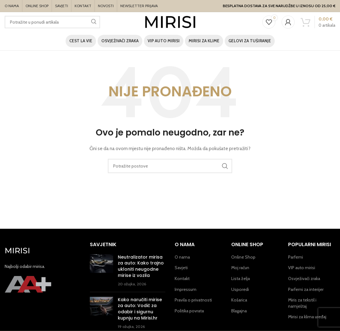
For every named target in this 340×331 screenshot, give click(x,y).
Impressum (185, 289)
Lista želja (240, 278)
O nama (182, 257)
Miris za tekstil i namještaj (302, 303)
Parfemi (295, 257)
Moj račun (240, 267)
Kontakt (182, 278)
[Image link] (28, 284)
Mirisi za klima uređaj (307, 317)
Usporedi (240, 289)
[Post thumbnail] (101, 270)
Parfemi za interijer (306, 289)
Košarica (239, 300)
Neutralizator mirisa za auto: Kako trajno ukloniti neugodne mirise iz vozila (141, 266)
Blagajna (239, 311)
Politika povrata (189, 311)
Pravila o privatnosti (193, 300)
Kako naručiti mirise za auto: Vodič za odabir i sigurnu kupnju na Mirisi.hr (140, 309)
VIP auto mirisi (301, 267)
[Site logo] (170, 21)
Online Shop (243, 257)
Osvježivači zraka (304, 278)
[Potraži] (52, 22)
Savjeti (181, 267)
